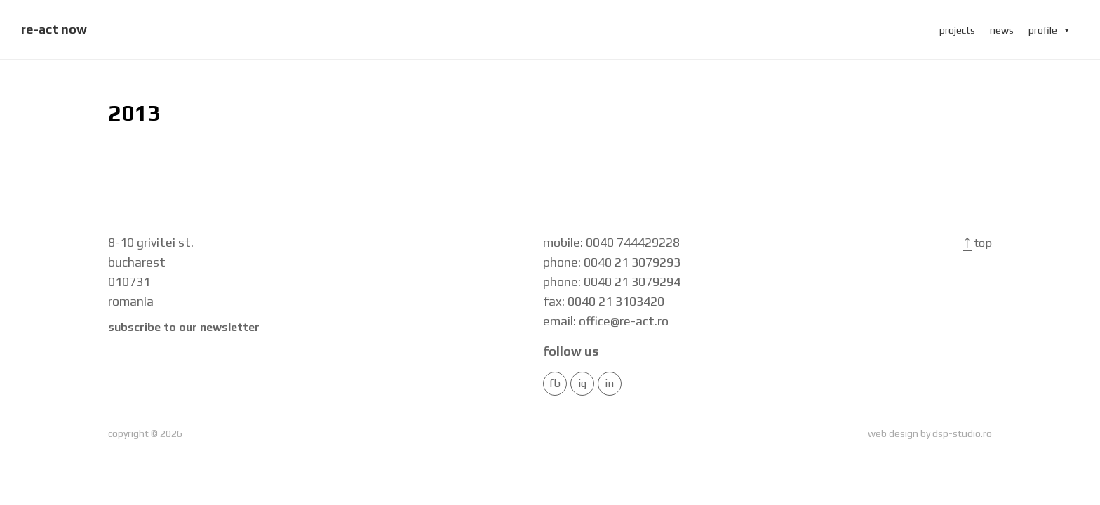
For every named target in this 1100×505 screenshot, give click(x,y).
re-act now (54, 29)
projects (957, 30)
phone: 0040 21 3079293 (611, 262)
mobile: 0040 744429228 (611, 242)
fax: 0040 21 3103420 (603, 301)
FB (555, 383)
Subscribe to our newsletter (184, 327)
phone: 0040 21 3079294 (611, 281)
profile (1049, 30)
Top (977, 243)
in (609, 383)
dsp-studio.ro (962, 433)
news (1002, 30)
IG (582, 383)
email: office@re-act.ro (606, 321)
